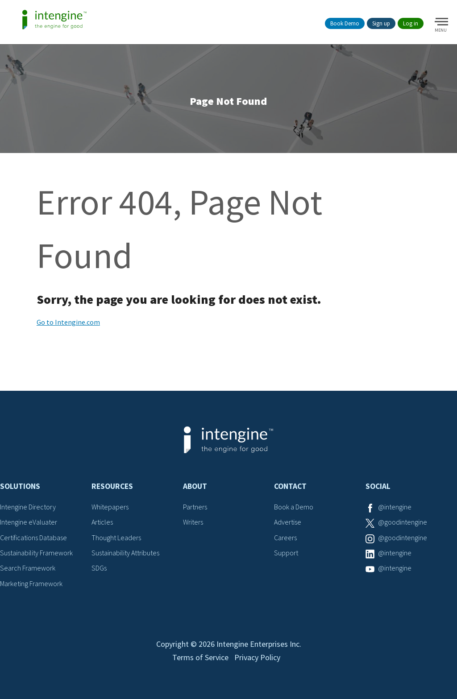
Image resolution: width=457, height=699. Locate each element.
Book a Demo (293, 506)
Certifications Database (33, 537)
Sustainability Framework (36, 552)
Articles (102, 521)
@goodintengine (402, 521)
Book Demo (344, 23)
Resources (112, 486)
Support (286, 552)
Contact (290, 486)
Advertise (287, 521)
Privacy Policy (257, 657)
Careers (285, 537)
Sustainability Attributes (125, 552)
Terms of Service (200, 657)
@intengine (394, 506)
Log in (410, 23)
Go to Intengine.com (68, 322)
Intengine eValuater (28, 521)
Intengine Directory (28, 506)
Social (378, 486)
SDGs (99, 567)
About (195, 486)
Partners (195, 506)
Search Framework (27, 567)
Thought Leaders (116, 537)
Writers (193, 521)
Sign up (381, 23)
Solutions (20, 486)
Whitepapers (110, 506)
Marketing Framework (31, 583)
